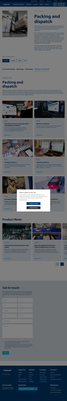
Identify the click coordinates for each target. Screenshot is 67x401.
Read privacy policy (23, 201)
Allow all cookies (26, 205)
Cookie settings (41, 205)
